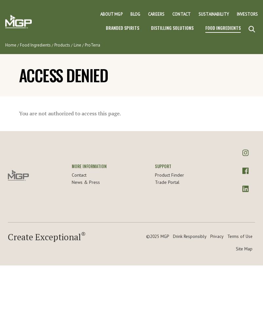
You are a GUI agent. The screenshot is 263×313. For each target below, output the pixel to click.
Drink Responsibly (189, 236)
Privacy (216, 236)
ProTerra (92, 45)
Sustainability (213, 14)
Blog (135, 14)
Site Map (244, 249)
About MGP (111, 14)
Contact (181, 14)
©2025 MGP (157, 236)
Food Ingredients (223, 27)
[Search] (252, 29)
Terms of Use (240, 236)
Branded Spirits (122, 27)
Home (10, 45)
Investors (247, 14)
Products (62, 45)
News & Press (86, 182)
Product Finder (169, 175)
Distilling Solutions (172, 27)
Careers (156, 14)
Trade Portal (167, 182)
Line (77, 45)
